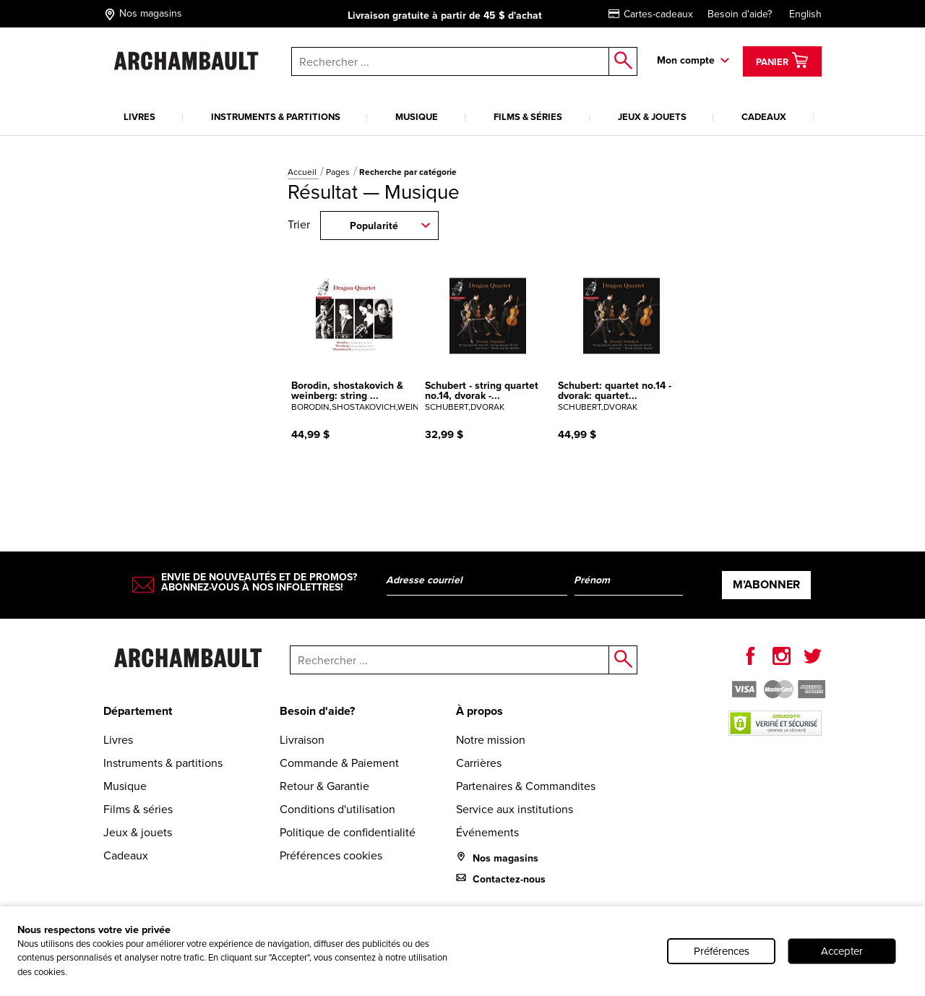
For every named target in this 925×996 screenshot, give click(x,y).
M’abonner (766, 584)
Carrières (479, 763)
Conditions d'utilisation (337, 809)
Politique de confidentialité (348, 832)
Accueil (303, 172)
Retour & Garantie (324, 786)
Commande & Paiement (339, 763)
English (805, 14)
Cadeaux (763, 117)
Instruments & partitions (275, 117)
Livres (139, 117)
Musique (416, 117)
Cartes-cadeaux (650, 14)
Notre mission (490, 739)
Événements (487, 832)
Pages (339, 172)
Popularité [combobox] (374, 225)
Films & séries (528, 117)
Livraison (302, 739)
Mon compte (686, 60)
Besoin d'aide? (739, 14)
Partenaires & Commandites (525, 786)
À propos (479, 711)
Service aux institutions (514, 809)
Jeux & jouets (652, 117)
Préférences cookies (331, 855)
